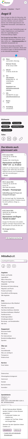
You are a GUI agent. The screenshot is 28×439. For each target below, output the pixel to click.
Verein (3, 348)
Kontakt (3, 382)
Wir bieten (4, 333)
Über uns (4, 346)
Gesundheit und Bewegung (9, 293)
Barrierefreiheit (5, 384)
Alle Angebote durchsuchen (14, 238)
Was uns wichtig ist (7, 353)
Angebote (11, 9)
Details (14, 175)
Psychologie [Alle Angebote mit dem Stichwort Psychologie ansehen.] (16, 123)
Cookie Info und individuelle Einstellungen (12, 434)
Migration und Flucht (7, 288)
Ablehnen (17, 430)
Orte (2, 301)
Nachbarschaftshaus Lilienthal (10, 310)
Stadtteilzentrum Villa (10, 303)
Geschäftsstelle (5, 350)
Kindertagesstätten (6, 317)
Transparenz (4, 355)
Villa (10, 77)
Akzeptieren (7, 430)
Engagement (5, 329)
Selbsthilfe (4, 284)
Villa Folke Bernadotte (7, 308)
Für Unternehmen (6, 336)
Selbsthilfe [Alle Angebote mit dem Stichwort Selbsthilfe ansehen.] (5, 126)
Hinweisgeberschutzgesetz (9, 376)
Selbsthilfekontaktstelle (12, 88)
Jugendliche (4, 277)
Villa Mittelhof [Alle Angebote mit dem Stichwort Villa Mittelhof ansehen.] (6, 130)
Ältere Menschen (6, 279)
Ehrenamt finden (6, 331)
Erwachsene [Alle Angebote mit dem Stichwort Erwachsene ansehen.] (6, 123)
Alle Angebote (5, 295)
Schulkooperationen (7, 319)
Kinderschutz (5, 357)
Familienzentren (6, 314)
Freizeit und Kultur (6, 291)
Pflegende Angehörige (7, 282)
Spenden (3, 340)
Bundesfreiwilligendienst (8, 338)
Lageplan (8, 83)
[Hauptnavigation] (25, 2)
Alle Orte (4, 323)
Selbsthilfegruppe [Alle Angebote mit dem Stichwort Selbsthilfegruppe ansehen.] (17, 126)
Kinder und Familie (6, 275)
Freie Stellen (5, 365)
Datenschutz (5, 373)
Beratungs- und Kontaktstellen (10, 321)
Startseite (3, 9)
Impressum (4, 379)
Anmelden (4, 387)
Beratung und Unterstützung (9, 286)
